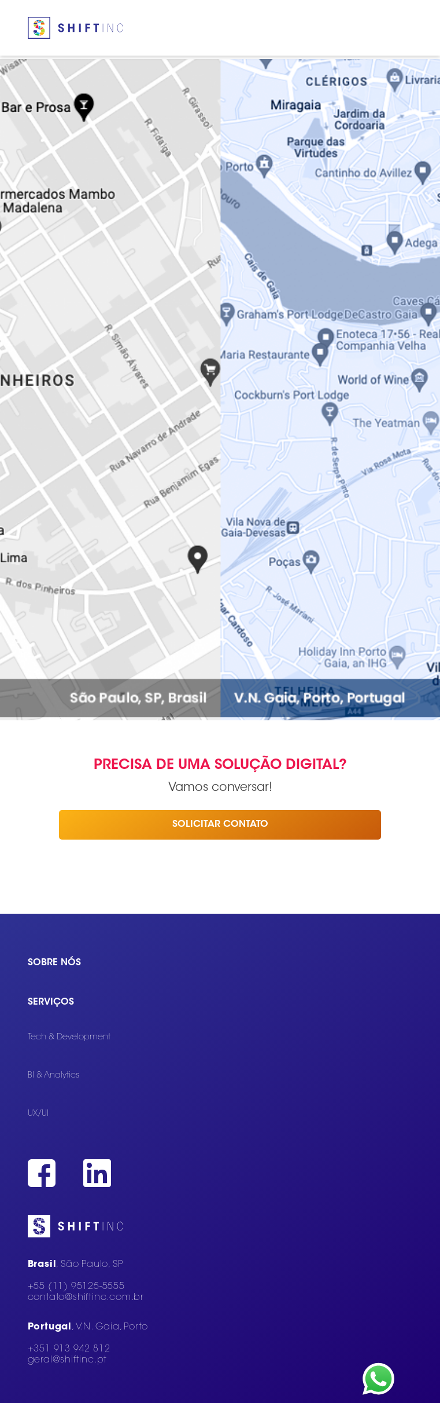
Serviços (51, 1002)
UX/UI (38, 1113)
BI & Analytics (53, 1075)
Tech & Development (69, 1037)
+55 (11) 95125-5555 (76, 1286)
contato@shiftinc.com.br (86, 1297)
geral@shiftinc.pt (68, 1360)
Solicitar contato (220, 824)
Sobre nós (54, 963)
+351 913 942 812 (69, 1349)
